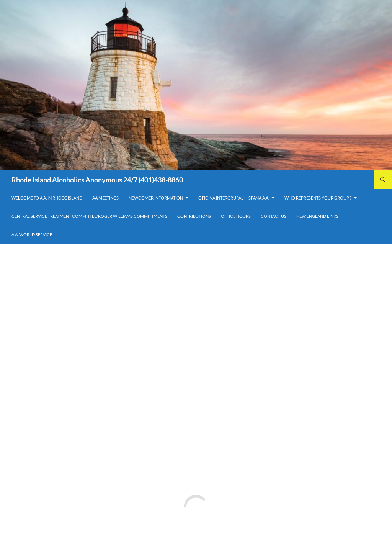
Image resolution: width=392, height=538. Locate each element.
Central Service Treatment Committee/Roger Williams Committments (89, 216)
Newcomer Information (156, 197)
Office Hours (236, 216)
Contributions (194, 216)
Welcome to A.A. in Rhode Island (46, 197)
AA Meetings (105, 197)
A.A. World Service (31, 234)
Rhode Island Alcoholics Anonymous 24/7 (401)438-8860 (97, 179)
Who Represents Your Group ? (317, 197)
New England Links (317, 216)
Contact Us (273, 216)
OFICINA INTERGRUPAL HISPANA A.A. (233, 197)
